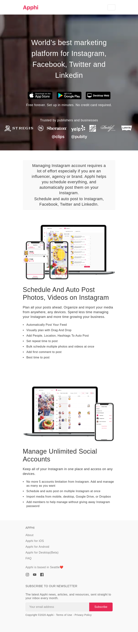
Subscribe (100, 606)
